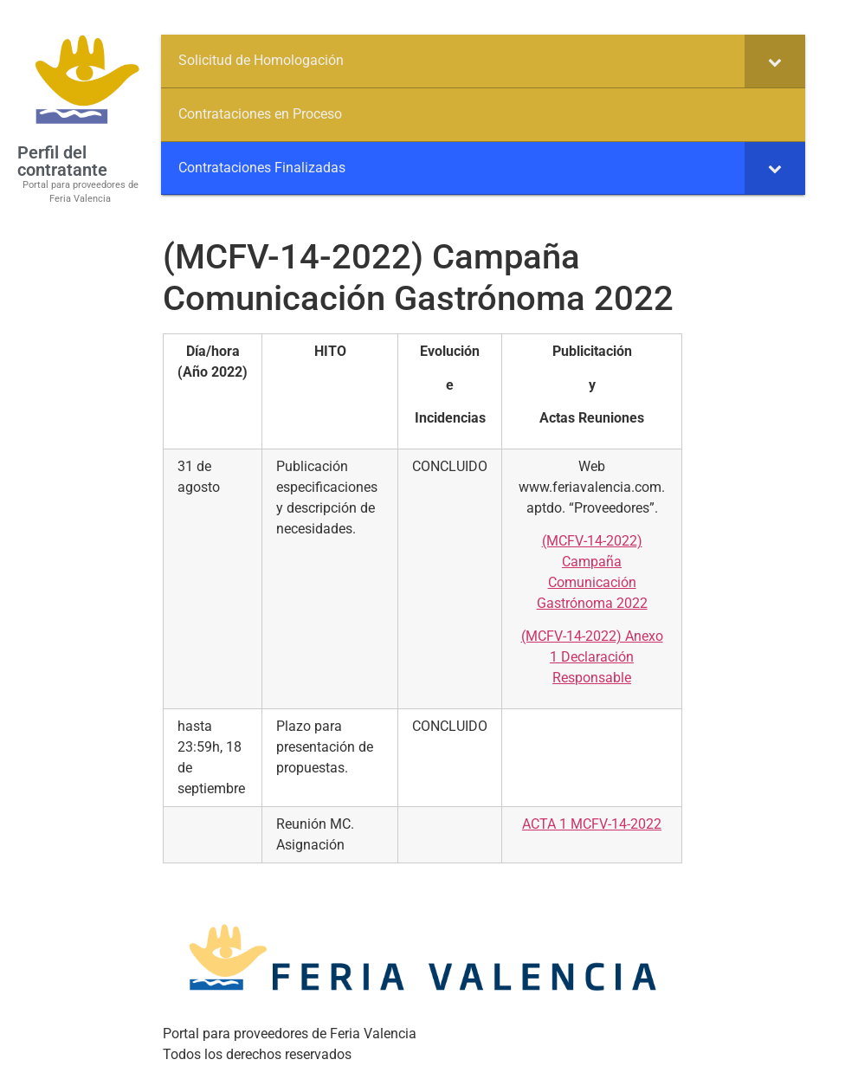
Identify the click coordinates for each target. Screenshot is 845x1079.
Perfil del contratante (62, 161)
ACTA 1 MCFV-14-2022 (591, 824)
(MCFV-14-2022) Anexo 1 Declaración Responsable (592, 657)
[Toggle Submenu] (775, 61)
